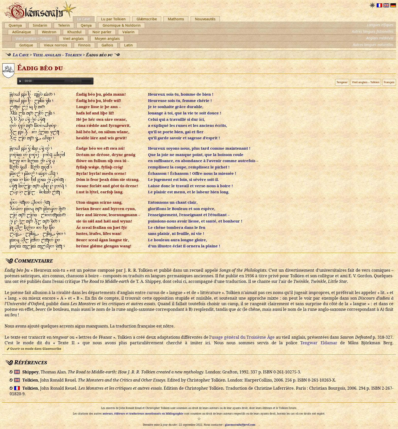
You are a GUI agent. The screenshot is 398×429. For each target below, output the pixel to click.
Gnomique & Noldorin (122, 25)
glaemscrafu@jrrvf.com (240, 424)
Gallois (107, 45)
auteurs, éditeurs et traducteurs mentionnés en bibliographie (143, 413)
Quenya (15, 25)
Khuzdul (74, 31)
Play (20, 81)
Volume (77, 81)
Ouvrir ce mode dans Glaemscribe (34, 349)
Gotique (26, 45)
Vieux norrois (55, 45)
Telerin (64, 25)
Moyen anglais (107, 38)
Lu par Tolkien (113, 18)
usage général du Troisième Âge (243, 337)
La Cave (83, 18)
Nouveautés (205, 18)
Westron (49, 31)
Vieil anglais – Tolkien (34, 38)
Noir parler (101, 31)
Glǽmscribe (147, 18)
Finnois (84, 45)
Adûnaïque (21, 31)
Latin (128, 45)
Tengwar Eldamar (318, 343)
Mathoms (176, 18)
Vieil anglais (73, 38)
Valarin (128, 31)
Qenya (86, 25)
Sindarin (40, 25)
